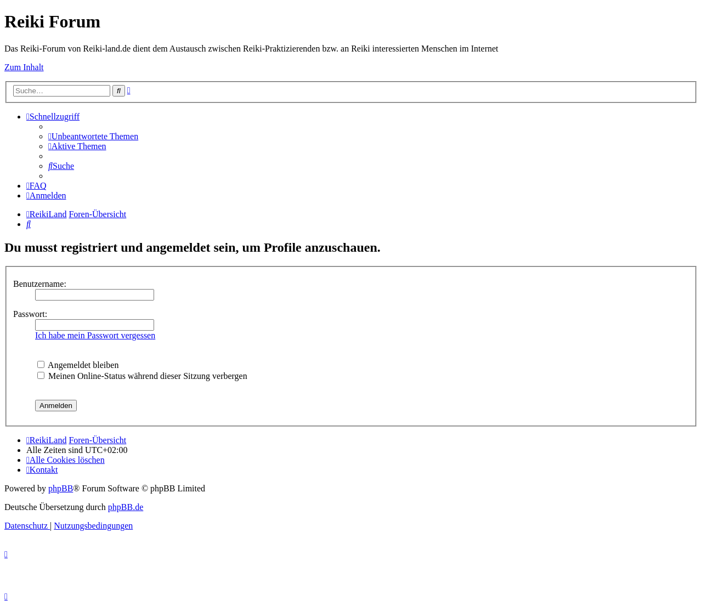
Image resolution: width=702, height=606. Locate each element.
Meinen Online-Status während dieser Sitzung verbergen (142, 376)
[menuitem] (93, 136)
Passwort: (30, 314)
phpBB (60, 488)
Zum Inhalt (24, 67)
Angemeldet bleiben (77, 365)
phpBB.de (125, 507)
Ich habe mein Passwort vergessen (95, 335)
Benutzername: (39, 283)
